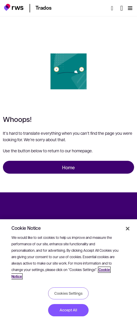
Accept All (68, 310)
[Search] (114, 8)
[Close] (127, 228)
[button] (14, 7)
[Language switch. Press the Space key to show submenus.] (121, 8)
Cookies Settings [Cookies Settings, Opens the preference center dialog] (68, 293)
